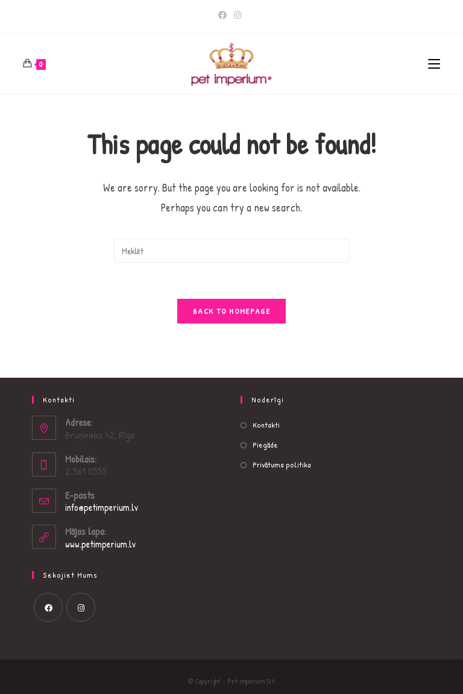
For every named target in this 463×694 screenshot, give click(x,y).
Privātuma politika (282, 464)
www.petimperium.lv (100, 544)
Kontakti (266, 424)
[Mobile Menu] (434, 64)
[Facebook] (224, 15)
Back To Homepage (231, 310)
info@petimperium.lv (101, 507)
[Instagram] (237, 15)
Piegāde (265, 444)
